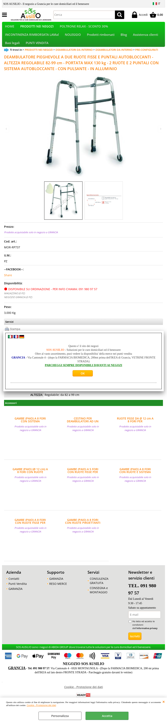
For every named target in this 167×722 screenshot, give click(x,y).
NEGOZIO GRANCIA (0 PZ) (18, 304)
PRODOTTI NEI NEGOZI (37, 27)
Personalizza (60, 716)
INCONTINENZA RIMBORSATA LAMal (32, 38)
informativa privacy (147, 635)
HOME (9, 27)
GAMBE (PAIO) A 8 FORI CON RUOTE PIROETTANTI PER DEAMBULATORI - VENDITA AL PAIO (82, 529)
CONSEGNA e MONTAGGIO (99, 597)
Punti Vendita (18, 591)
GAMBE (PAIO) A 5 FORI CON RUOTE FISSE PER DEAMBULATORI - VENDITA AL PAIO (82, 478)
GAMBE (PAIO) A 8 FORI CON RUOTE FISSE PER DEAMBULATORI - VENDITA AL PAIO (30, 529)
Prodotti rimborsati (101, 38)
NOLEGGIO (73, 38)
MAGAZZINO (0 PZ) (14, 300)
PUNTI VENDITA (37, 49)
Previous (6, 129)
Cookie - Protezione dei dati (41, 705)
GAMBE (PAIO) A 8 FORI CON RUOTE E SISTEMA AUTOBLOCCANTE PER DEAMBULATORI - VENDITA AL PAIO (135, 478)
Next (160, 129)
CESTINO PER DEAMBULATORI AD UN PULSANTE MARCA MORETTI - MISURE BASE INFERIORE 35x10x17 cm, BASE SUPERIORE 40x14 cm (83, 427)
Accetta (107, 716)
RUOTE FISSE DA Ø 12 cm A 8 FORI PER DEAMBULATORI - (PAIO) (135, 427)
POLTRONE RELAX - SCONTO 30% (84, 27)
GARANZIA (15, 596)
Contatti (14, 586)
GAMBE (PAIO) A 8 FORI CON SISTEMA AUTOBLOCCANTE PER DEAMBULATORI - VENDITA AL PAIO (30, 427)
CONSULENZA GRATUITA (99, 588)
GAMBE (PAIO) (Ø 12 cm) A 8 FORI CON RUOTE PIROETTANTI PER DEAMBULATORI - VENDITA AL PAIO (30, 478)
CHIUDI (163, 702)
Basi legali (12, 49)
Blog (124, 38)
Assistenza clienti (145, 38)
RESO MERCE (58, 591)
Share (8, 283)
